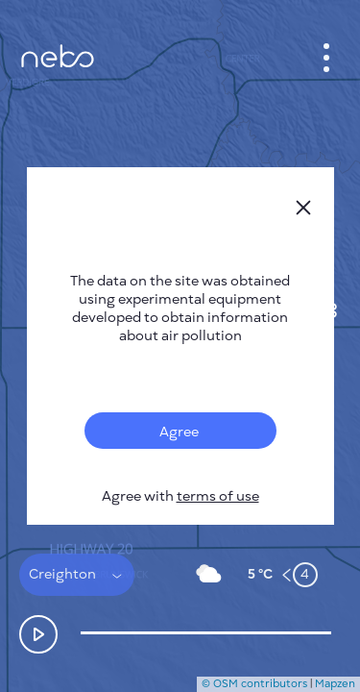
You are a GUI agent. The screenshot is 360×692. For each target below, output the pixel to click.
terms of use (218, 496)
